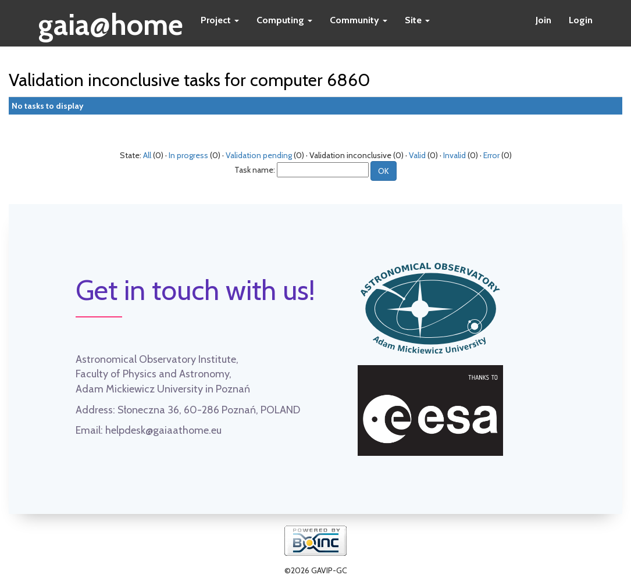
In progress (188, 155)
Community (358, 20)
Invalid (454, 155)
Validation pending (259, 155)
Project (220, 20)
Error (491, 155)
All (147, 155)
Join (543, 20)
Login (581, 20)
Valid (417, 155)
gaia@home (110, 21)
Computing (284, 20)
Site (417, 20)
